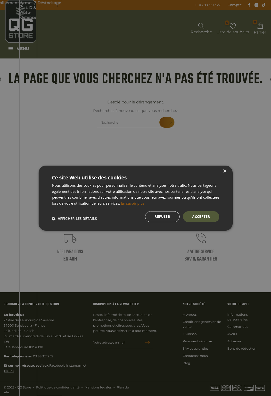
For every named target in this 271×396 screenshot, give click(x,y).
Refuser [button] (162, 216)
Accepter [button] (201, 216)
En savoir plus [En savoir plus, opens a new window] (132, 203)
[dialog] (135, 198)
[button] (74, 218)
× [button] (225, 171)
